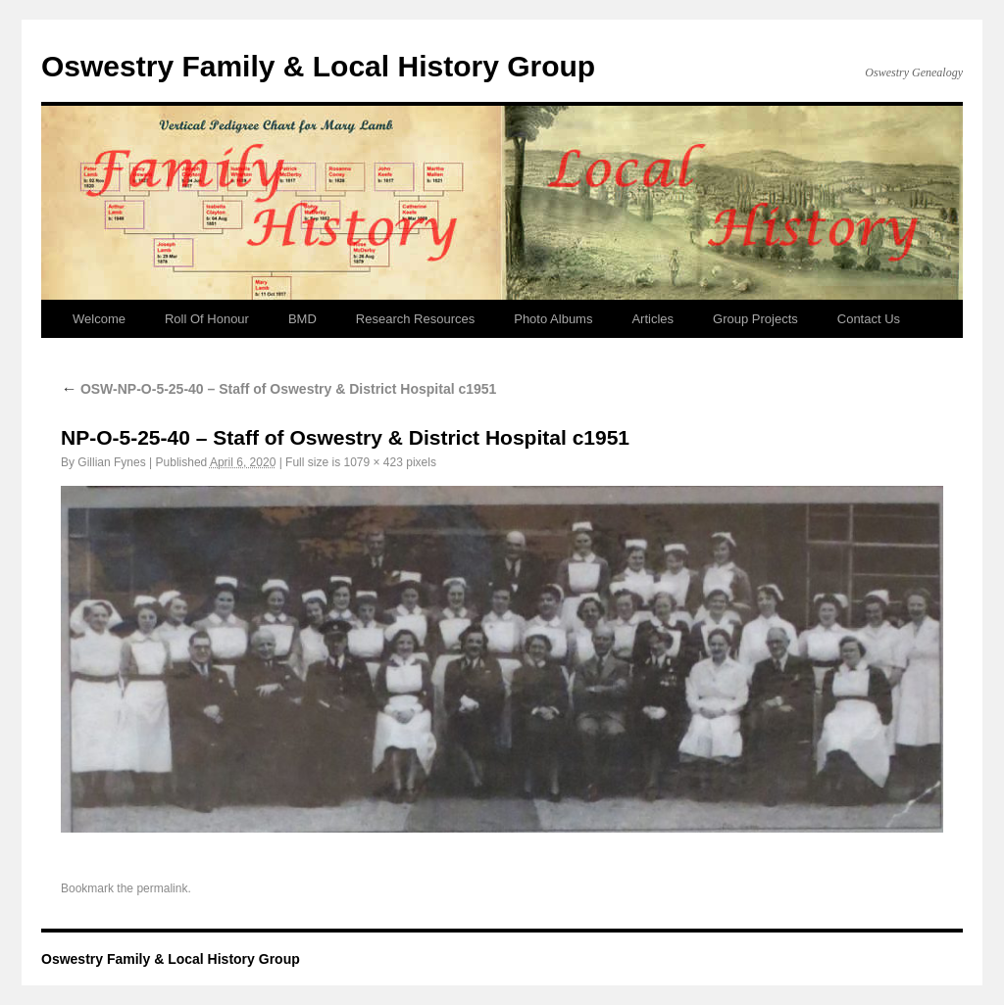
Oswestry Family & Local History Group (318, 66)
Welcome (99, 318)
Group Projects (755, 318)
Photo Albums (553, 318)
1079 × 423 (372, 462)
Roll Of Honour (207, 318)
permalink (161, 888)
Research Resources (415, 318)
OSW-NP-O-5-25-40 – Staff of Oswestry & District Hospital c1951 (278, 389)
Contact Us (868, 318)
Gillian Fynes (111, 462)
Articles (652, 318)
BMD (302, 318)
